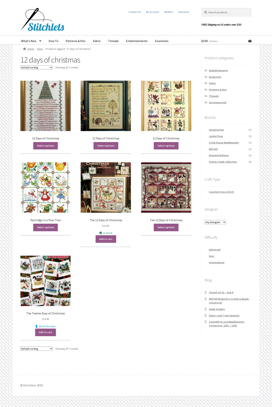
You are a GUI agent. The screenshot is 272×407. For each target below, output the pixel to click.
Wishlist (168, 12)
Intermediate (216, 262)
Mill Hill (213, 149)
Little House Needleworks (224, 142)
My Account (152, 12)
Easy (211, 256)
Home (31, 49)
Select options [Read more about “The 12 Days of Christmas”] (166, 227)
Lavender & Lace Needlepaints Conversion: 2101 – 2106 (226, 323)
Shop (40, 49)
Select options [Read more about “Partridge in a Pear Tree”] (45, 227)
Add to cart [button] (105, 239)
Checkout (183, 12)
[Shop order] (36, 67)
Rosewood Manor (219, 155)
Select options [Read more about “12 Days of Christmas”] (45, 145)
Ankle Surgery (217, 309)
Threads (113, 41)
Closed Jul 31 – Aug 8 (221, 292)
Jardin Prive (216, 136)
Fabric (97, 41)
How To (53, 41)
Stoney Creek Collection (223, 161)
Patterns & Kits (76, 41)
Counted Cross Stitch (221, 192)
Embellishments (137, 41)
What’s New (28, 41)
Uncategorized (217, 102)
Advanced (214, 249)
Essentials (161, 41)
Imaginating (216, 129)
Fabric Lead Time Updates (224, 315)
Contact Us (135, 12)
